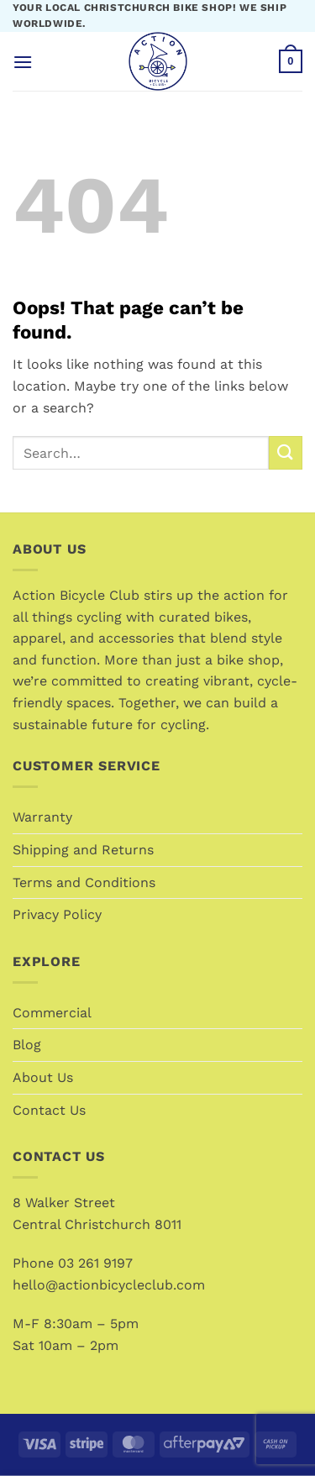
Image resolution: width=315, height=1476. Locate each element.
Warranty (42, 817)
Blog (27, 1045)
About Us (43, 1077)
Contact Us (49, 1110)
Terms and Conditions (84, 882)
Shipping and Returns (83, 850)
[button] (23, 61)
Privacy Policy (57, 914)
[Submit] (285, 452)
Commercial (52, 1013)
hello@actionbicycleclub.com (109, 1285)
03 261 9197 (95, 1263)
